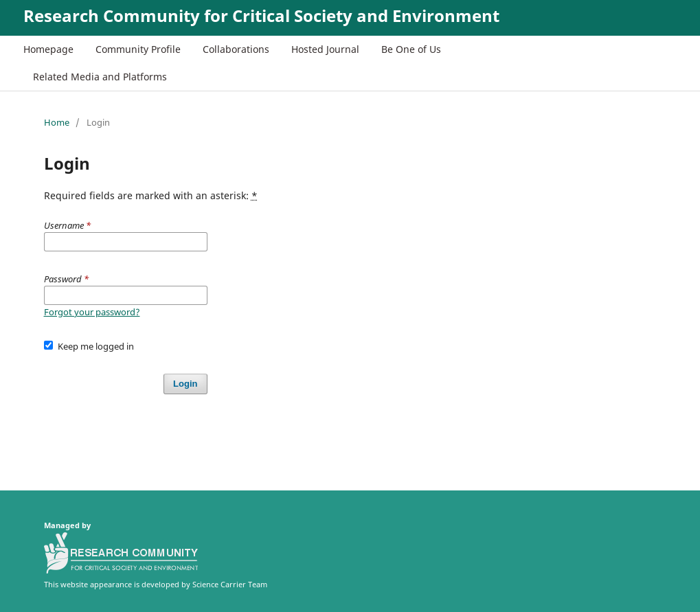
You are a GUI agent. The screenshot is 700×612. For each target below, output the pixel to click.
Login (185, 383)
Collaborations (236, 49)
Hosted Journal (325, 49)
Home (56, 122)
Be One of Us (411, 49)
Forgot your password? (92, 312)
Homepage (48, 49)
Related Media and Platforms (100, 76)
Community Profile (138, 49)
